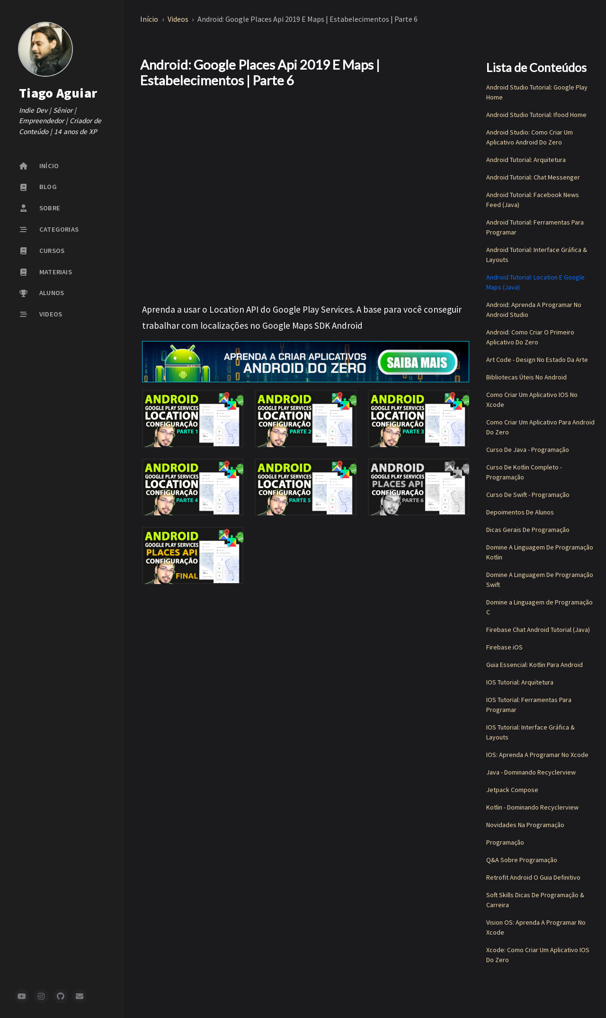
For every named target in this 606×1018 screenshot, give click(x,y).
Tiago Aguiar (58, 92)
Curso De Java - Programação (527, 449)
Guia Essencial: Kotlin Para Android (534, 664)
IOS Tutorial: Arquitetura (519, 682)
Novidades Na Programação (525, 824)
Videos (179, 19)
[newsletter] (79, 996)
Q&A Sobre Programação (521, 860)
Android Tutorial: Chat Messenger (533, 177)
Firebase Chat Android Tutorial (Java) (538, 629)
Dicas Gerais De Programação (528, 529)
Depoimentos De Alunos (520, 512)
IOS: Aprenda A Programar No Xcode (537, 754)
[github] (60, 996)
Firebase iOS (504, 647)
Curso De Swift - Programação (528, 494)
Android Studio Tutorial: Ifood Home (536, 114)
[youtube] (21, 996)
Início (150, 19)
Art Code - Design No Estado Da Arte (537, 359)
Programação (505, 842)
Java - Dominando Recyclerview (531, 772)
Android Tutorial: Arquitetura (526, 159)
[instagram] (41, 996)
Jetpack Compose (512, 789)
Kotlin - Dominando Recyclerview (532, 807)
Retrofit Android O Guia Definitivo (533, 877)
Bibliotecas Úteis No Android (526, 377)
